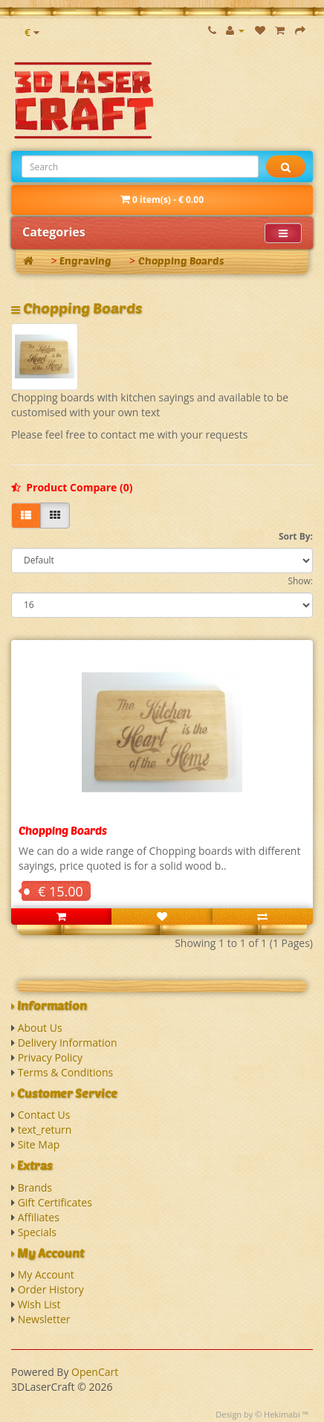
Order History (51, 1289)
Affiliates (38, 1217)
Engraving (85, 260)
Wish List (39, 1304)
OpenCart (94, 1372)
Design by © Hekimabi (258, 1414)
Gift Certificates (55, 1202)
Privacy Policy (50, 1057)
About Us (40, 1028)
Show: (300, 581)
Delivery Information (67, 1042)
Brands (35, 1187)
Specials (37, 1232)
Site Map (39, 1144)
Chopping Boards (181, 260)
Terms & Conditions (66, 1072)
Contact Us (44, 1115)
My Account (46, 1274)
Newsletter (44, 1319)
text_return (45, 1129)
